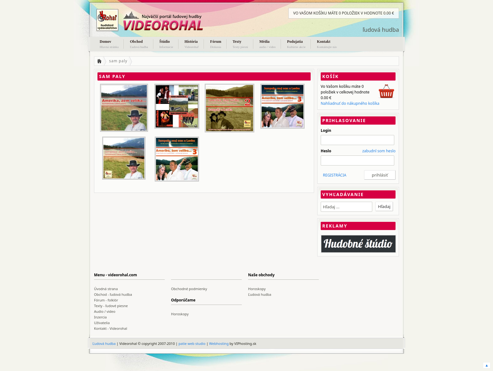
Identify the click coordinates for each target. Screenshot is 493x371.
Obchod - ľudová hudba (113, 294)
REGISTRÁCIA (334, 175)
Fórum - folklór (106, 300)
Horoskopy (257, 288)
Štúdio (166, 44)
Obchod (139, 44)
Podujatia (296, 44)
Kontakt (327, 44)
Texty (240, 44)
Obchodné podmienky (189, 288)
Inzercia (100, 317)
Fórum (215, 44)
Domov (109, 44)
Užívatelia (102, 322)
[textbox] (346, 207)
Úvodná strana (106, 288)
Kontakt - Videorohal (110, 328)
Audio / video (104, 311)
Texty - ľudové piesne (111, 305)
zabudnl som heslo (379, 151)
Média (267, 44)
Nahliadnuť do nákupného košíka (350, 103)
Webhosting (219, 343)
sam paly (118, 61)
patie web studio (192, 343)
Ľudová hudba (259, 294)
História (192, 44)
